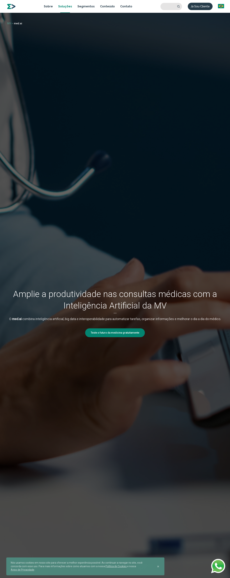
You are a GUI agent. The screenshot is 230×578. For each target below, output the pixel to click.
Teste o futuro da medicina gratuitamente (115, 332)
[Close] (158, 566)
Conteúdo (107, 6)
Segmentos (86, 6)
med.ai (18, 23)
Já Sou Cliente (200, 6)
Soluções (65, 6)
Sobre (48, 6)
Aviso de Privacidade (22, 569)
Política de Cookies (116, 566)
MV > (10, 23)
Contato (126, 6)
